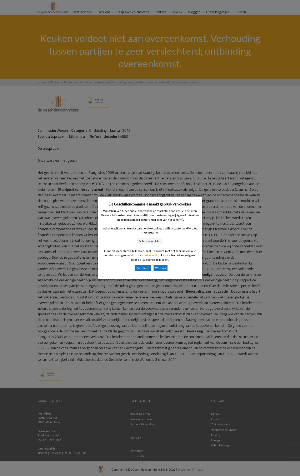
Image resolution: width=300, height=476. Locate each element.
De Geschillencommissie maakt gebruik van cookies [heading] (150, 204)
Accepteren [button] (142, 267)
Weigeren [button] (160, 267)
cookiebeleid (150, 255)
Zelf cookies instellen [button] (150, 241)
